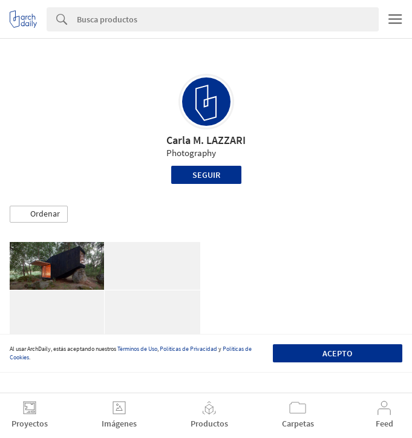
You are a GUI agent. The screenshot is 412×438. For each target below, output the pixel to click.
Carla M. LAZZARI (206, 140)
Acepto (337, 353)
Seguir (206, 174)
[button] (39, 214)
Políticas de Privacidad (188, 349)
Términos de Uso (137, 349)
